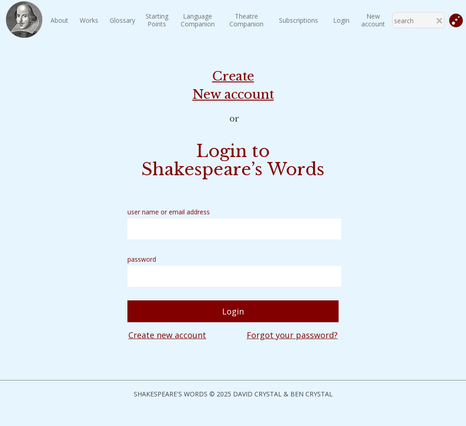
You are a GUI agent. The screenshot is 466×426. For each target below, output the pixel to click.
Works (89, 20)
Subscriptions (298, 20)
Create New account (233, 85)
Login (341, 20)
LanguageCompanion (198, 20)
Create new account (167, 335)
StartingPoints (157, 20)
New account (373, 20)
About (59, 20)
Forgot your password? (292, 335)
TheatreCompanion (246, 20)
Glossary (122, 20)
